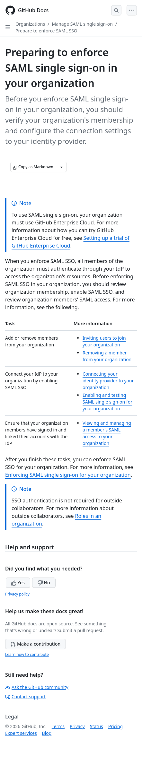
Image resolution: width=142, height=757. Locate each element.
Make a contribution (35, 644)
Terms (58, 726)
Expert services (21, 733)
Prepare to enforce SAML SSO (46, 31)
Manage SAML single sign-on (82, 24)
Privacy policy (17, 594)
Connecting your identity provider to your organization (108, 380)
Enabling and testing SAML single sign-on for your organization (107, 402)
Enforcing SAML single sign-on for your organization (68, 474)
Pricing (115, 726)
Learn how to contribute (27, 654)
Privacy (77, 726)
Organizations (30, 24)
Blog (47, 733)
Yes (18, 582)
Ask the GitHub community (36, 687)
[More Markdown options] (61, 167)
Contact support (25, 696)
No (44, 582)
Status (96, 726)
